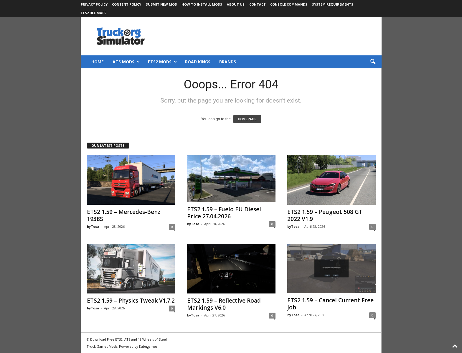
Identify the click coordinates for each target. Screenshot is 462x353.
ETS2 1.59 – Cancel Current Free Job (330, 303)
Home (97, 62)
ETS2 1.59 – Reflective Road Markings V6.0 (224, 304)
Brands (227, 62)
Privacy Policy (94, 4)
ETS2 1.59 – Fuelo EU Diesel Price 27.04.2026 (224, 212)
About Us (236, 4)
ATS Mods (126, 61)
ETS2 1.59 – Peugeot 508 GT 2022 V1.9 (324, 215)
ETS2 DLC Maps (93, 13)
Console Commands (288, 4)
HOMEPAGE (247, 119)
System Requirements (332, 4)
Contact (257, 4)
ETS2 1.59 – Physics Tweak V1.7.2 (131, 300)
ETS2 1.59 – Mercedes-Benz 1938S (123, 215)
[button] (372, 61)
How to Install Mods (202, 4)
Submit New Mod (161, 4)
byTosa (93, 226)
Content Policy (126, 4)
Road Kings (197, 62)
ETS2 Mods (162, 61)
